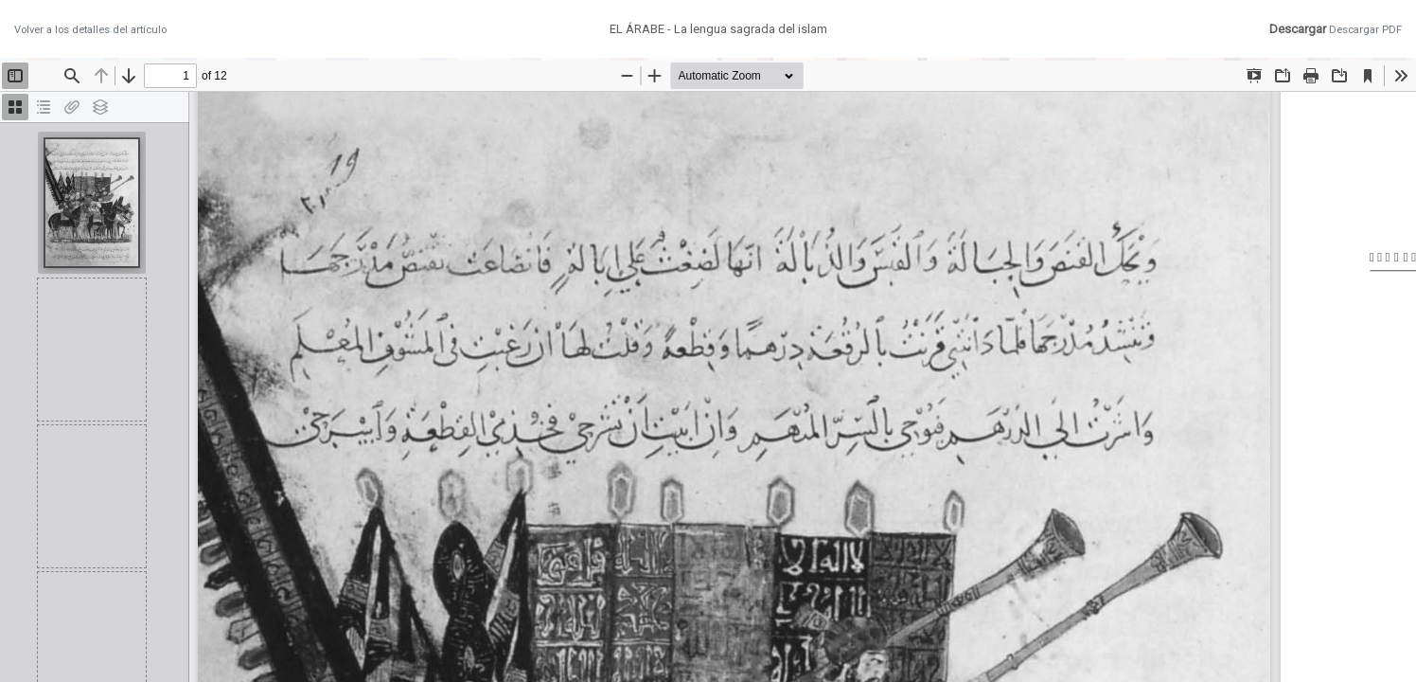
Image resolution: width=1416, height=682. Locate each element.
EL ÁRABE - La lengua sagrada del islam (718, 29)
